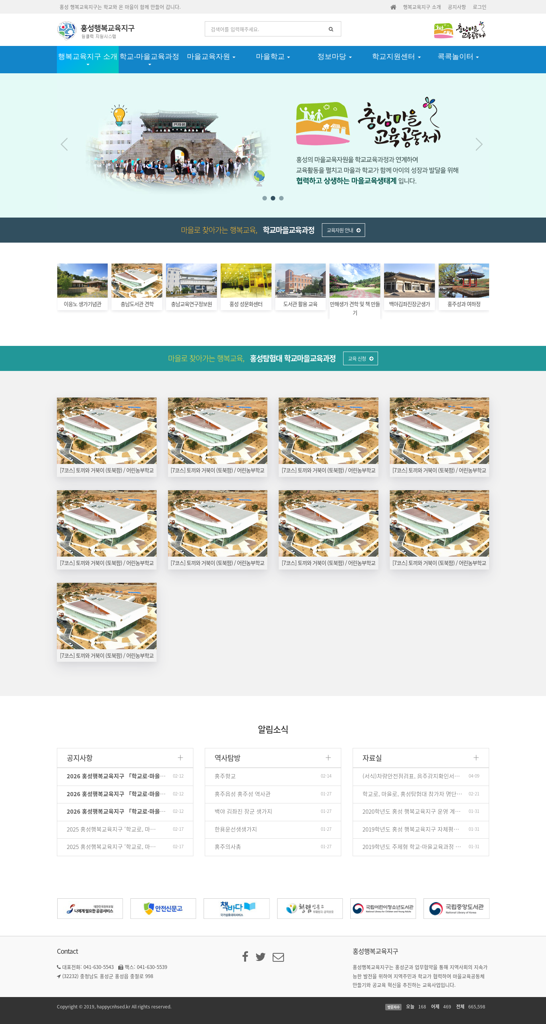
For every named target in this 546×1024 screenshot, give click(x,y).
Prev (67, 144)
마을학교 (273, 56)
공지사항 (457, 6)
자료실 (372, 758)
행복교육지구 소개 (422, 6)
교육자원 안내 (343, 230)
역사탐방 (227, 758)
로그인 (479, 6)
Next (478, 144)
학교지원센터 (396, 56)
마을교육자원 (211, 56)
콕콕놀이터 (458, 56)
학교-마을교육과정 (149, 58)
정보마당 (334, 56)
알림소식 (273, 729)
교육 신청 (360, 358)
